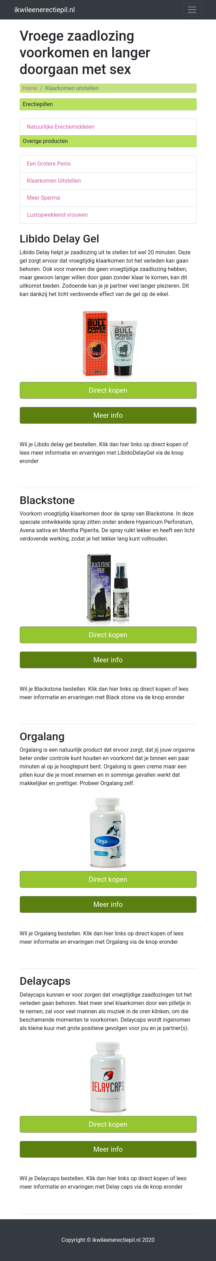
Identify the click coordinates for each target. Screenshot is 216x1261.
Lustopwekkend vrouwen (57, 215)
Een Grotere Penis (49, 163)
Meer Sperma (43, 197)
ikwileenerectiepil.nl (45, 10)
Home (30, 88)
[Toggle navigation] (192, 10)
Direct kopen (108, 390)
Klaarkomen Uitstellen (54, 180)
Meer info (108, 415)
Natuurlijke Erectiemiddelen (61, 126)
